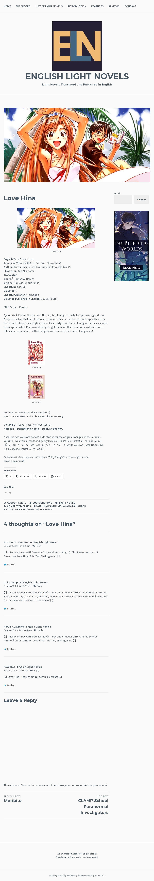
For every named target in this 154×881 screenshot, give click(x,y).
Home (7, 6)
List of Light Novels (49, 6)
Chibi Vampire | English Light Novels (26, 582)
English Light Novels (77, 76)
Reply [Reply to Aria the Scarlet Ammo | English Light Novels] (38, 546)
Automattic (99, 875)
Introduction (77, 6)
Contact (130, 6)
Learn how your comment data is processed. (79, 785)
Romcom (33, 509)
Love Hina (20, 509)
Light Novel (67, 502)
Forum (23, 307)
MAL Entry (10, 307)
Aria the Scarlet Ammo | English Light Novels (31, 542)
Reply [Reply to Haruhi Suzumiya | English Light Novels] (40, 630)
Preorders (23, 6)
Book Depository (52, 416)
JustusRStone (42, 502)
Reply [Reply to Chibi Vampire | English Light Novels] (39, 586)
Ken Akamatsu (67, 506)
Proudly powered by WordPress (62, 875)
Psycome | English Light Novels (23, 666)
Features (97, 6)
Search (117, 193)
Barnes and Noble (28, 416)
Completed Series (19, 506)
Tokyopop (46, 509)
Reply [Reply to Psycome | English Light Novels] (36, 670)
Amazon (9, 416)
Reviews (114, 6)
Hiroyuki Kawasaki (44, 506)
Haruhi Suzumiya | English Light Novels (27, 626)
